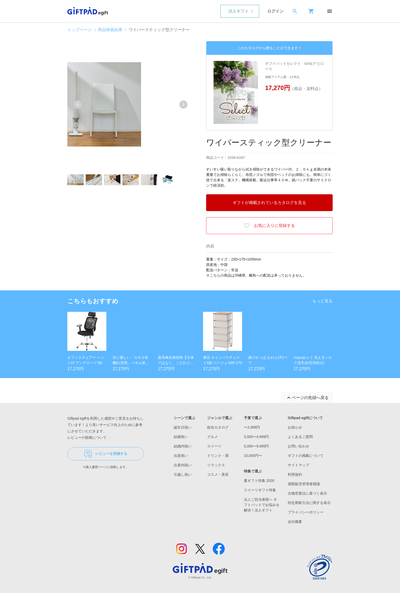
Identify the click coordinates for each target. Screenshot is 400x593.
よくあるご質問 (300, 437)
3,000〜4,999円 (256, 437)
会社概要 (295, 522)
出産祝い (181, 456)
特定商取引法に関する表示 (309, 503)
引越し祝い (183, 474)
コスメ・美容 (218, 474)
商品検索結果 (110, 30)
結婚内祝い (183, 446)
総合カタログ (218, 427)
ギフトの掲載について (305, 456)
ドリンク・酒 (218, 456)
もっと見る (322, 301)
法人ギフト (238, 11)
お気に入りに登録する (269, 226)
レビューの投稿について (90, 438)
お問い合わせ (298, 446)
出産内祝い (183, 465)
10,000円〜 (253, 456)
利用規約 (295, 474)
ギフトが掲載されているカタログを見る (269, 202)
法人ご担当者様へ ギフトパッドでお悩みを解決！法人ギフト (262, 504)
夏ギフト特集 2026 (259, 481)
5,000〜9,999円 (256, 446)
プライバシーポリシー (305, 512)
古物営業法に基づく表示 (307, 493)
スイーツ (214, 446)
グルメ (212, 437)
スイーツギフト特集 (260, 490)
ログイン (275, 11)
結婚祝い (181, 437)
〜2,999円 (252, 427)
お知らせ (295, 427)
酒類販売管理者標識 (304, 484)
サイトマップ (298, 465)
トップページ (79, 30)
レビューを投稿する (105, 454)
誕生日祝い (183, 427)
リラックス (216, 465)
